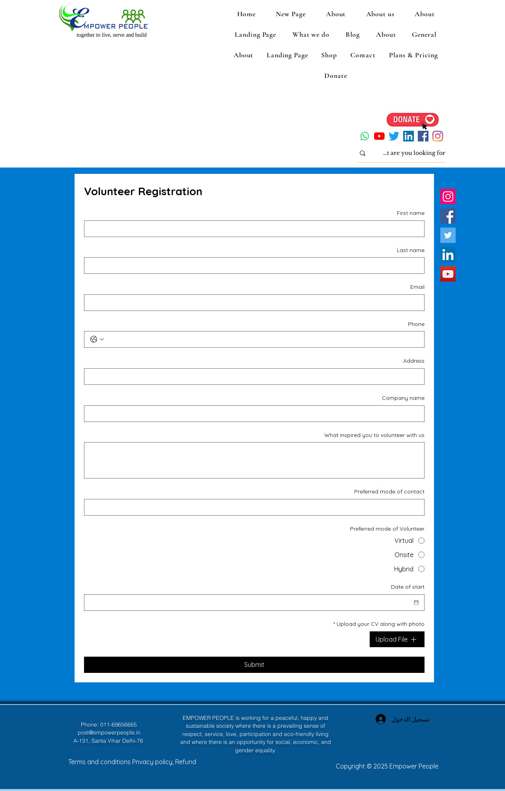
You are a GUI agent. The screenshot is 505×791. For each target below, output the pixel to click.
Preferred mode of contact (389, 491)
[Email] (256, 303)
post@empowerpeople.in (109, 732)
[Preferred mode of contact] (256, 507)
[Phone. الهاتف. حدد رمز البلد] (97, 339)
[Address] (256, 376)
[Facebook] (423, 136)
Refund (185, 762)
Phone (416, 324)
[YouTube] (379, 136)
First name (411, 213)
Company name (403, 397)
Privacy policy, (153, 762)
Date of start (408, 586)
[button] (380, 14)
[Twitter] (394, 136)
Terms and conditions (100, 762)
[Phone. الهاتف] (262, 339)
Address (414, 360)
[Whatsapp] (364, 136)
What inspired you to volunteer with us (374, 435)
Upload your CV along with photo (379, 624)
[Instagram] (437, 136)
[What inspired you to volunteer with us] (254, 460)
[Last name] (256, 265)
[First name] (256, 229)
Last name (411, 250)
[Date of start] (416, 602)
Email (417, 286)
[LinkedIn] (408, 136)
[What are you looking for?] (413, 153)
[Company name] (256, 414)
